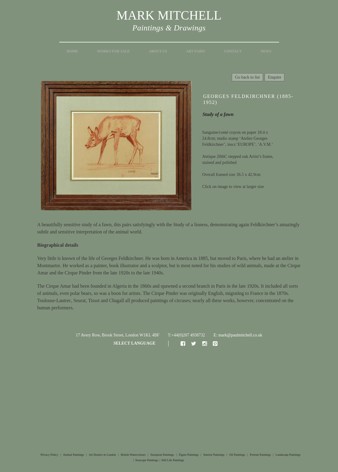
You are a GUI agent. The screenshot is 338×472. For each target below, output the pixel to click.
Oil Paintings (237, 454)
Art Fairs (195, 51)
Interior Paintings (214, 454)
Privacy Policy (49, 454)
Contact (233, 51)
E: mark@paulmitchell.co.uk (238, 335)
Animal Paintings (73, 454)
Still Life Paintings (172, 460)
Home (72, 51)
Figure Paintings (189, 454)
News (266, 51)
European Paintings (162, 454)
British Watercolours (133, 454)
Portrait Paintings (260, 454)
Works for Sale (113, 51)
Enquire (274, 77)
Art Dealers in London (102, 454)
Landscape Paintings (288, 454)
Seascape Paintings (146, 460)
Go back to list (247, 77)
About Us (158, 51)
